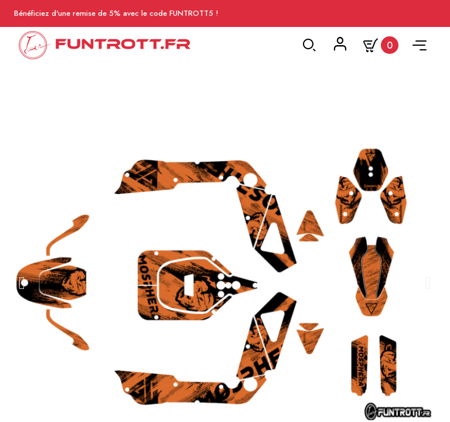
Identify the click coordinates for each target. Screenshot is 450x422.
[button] (22, 283)
